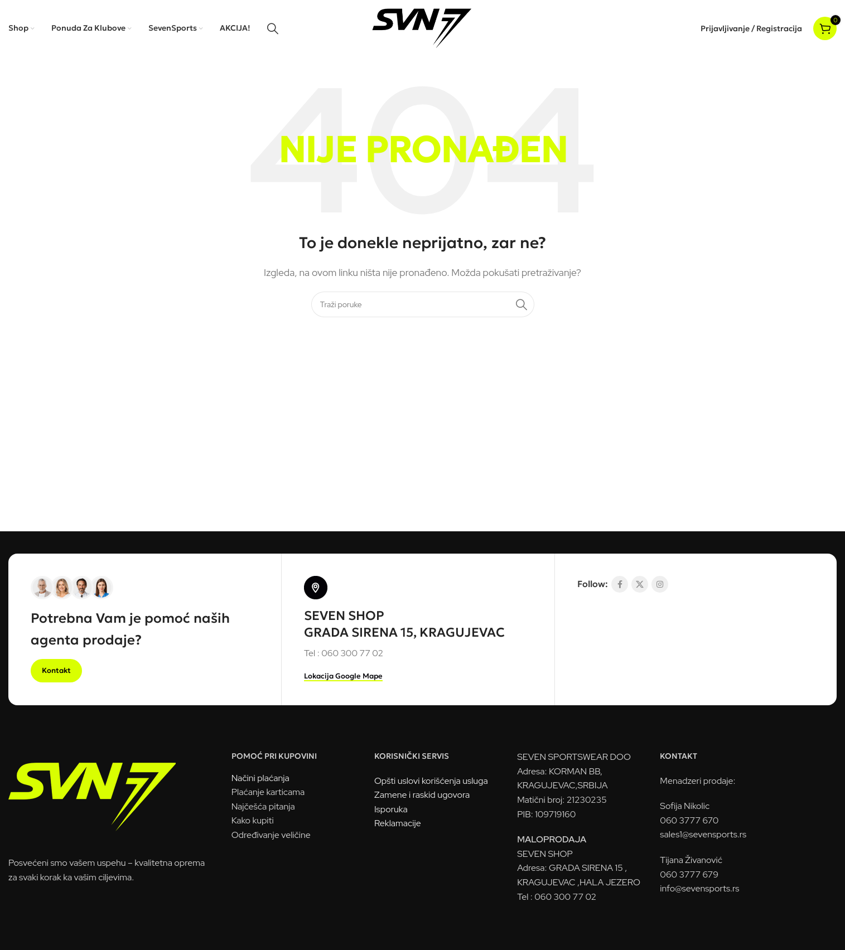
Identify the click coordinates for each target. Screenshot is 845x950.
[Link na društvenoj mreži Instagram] (659, 584)
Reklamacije (397, 824)
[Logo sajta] (422, 27)
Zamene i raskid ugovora (422, 796)
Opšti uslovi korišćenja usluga (431, 781)
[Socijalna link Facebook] (619, 584)
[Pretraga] (273, 28)
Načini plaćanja (260, 778)
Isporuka (391, 810)
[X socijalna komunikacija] (639, 584)
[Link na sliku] (92, 792)
